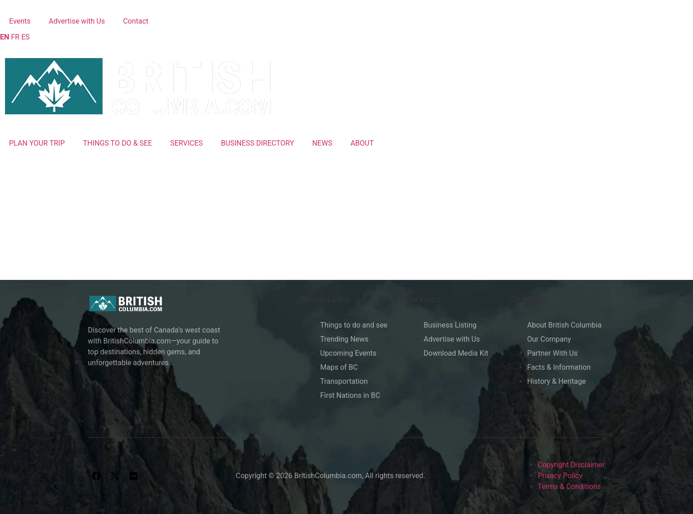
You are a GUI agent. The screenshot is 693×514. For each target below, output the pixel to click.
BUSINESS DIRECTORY (257, 143)
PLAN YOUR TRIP (37, 143)
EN (4, 37)
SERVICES (186, 143)
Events (19, 21)
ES (25, 37)
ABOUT (362, 143)
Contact (135, 21)
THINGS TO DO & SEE (117, 143)
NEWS (322, 143)
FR (15, 37)
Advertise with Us (77, 21)
